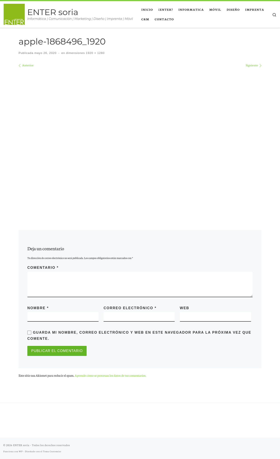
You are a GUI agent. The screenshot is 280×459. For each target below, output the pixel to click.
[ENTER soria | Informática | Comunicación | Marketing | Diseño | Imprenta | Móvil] (14, 14)
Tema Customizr (52, 451)
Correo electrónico (129, 308)
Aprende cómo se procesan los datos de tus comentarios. (110, 375)
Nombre (38, 308)
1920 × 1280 (95, 53)
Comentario (43, 267)
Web (184, 308)
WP (21, 451)
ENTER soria (21, 445)
